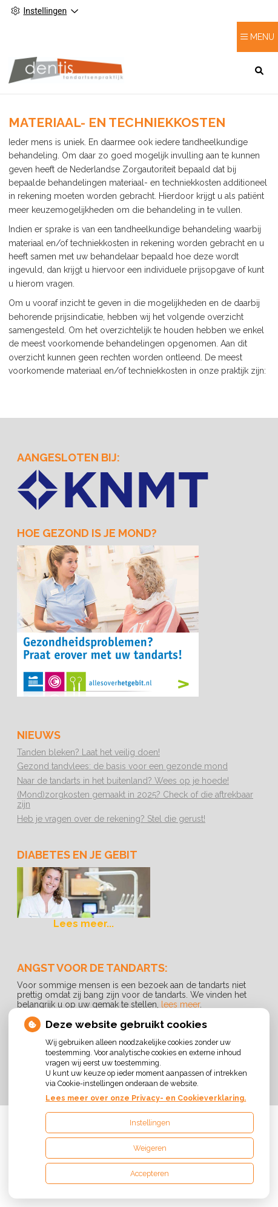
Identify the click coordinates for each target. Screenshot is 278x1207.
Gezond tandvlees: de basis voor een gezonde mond (122, 766)
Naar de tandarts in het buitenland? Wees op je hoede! (123, 781)
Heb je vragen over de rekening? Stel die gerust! (111, 819)
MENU (262, 37)
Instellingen (150, 1122)
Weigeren (150, 1148)
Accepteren (149, 1173)
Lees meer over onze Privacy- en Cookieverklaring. (145, 1097)
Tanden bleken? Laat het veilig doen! (88, 752)
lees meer (180, 1004)
